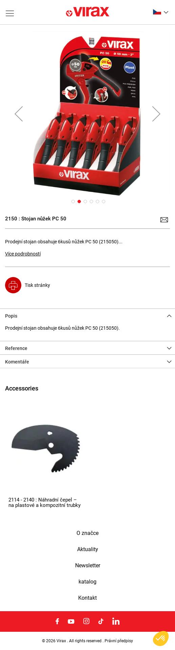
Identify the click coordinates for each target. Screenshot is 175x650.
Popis (11, 316)
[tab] (87, 315)
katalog (87, 582)
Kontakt (87, 598)
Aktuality (87, 549)
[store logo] (87, 12)
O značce (87, 533)
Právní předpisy (119, 641)
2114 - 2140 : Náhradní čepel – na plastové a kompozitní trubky (44, 503)
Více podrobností (23, 253)
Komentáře (17, 361)
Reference (16, 348)
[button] (160, 12)
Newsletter (87, 566)
